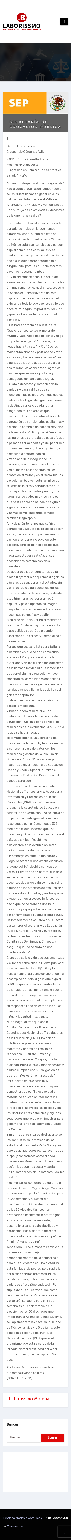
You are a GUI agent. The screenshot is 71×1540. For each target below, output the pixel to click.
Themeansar (15, 1526)
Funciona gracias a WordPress (23, 1518)
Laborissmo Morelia (29, 1398)
